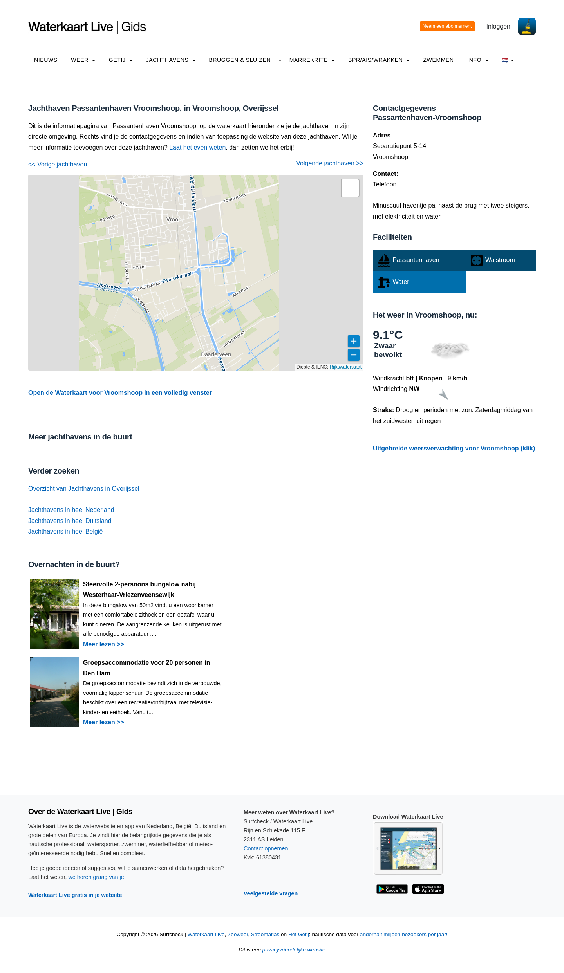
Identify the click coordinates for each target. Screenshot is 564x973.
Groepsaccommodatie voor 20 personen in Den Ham (146, 667)
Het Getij (298, 934)
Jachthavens (170, 60)
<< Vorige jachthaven (57, 164)
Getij (120, 60)
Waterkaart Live (206, 934)
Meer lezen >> (103, 644)
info (477, 60)
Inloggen (498, 26)
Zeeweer (238, 934)
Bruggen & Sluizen (240, 60)
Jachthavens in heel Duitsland (70, 520)
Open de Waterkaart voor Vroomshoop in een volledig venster (120, 392)
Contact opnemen (266, 848)
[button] (350, 188)
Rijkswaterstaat (346, 367)
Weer (83, 60)
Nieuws (46, 60)
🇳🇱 (508, 60)
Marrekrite (312, 60)
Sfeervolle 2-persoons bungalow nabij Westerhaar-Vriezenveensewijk (139, 589)
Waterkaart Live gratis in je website (75, 895)
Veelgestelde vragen (271, 893)
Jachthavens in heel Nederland (71, 509)
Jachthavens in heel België (65, 531)
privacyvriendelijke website (293, 950)
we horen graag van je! (96, 877)
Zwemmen (438, 60)
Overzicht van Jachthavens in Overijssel (83, 488)
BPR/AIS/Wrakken (379, 60)
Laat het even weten (197, 147)
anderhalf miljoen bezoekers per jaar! (404, 934)
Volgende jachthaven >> (329, 163)
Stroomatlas (265, 934)
